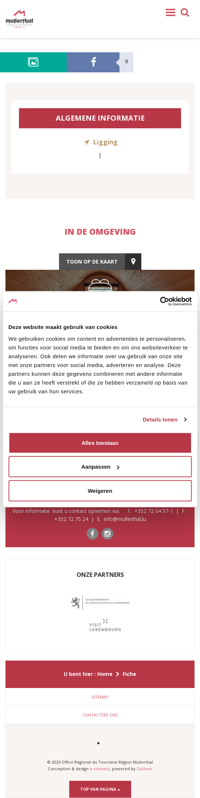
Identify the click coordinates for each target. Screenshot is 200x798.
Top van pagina (100, 789)
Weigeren (100, 490)
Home (105, 673)
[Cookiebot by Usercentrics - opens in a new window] (160, 301)
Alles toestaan (100, 442)
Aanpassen (100, 467)
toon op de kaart (92, 261)
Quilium (144, 768)
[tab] (100, 697)
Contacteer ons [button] (100, 715)
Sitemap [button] (100, 697)
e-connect (100, 768)
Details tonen (160, 419)
